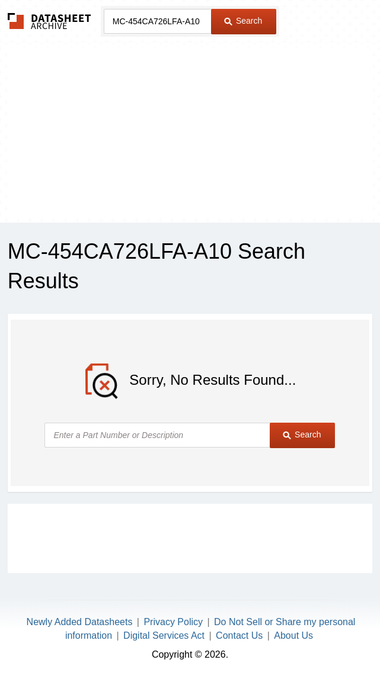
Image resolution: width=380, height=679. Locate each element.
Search (243, 20)
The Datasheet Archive (49, 21)
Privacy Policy (173, 622)
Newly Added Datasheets (80, 622)
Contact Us (239, 635)
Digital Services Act (164, 635)
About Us (293, 635)
